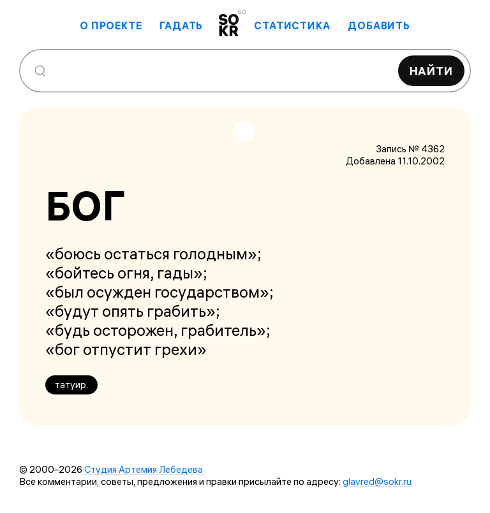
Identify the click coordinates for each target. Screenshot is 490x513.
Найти (432, 71)
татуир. (71, 385)
